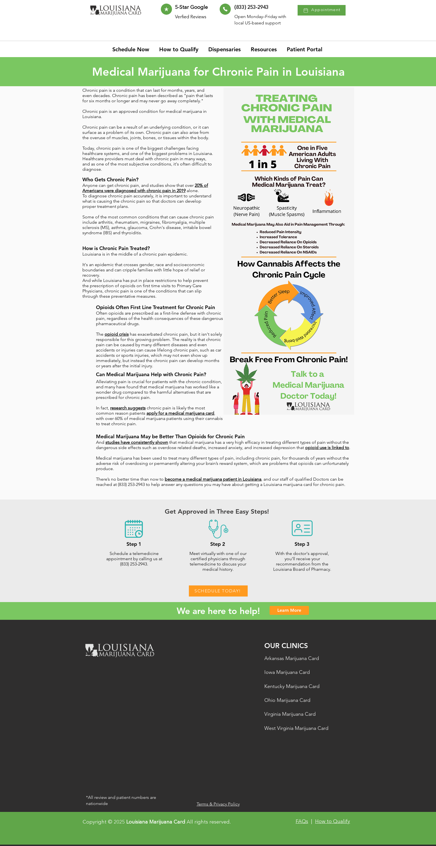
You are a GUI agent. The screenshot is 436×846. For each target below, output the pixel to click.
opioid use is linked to (327, 447)
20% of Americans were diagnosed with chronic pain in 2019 (145, 188)
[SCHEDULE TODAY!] (218, 591)
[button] (265, 49)
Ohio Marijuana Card (287, 700)
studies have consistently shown (136, 442)
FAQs (302, 821)
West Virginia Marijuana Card (296, 728)
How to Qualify (332, 821)
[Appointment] (321, 10)
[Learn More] (289, 610)
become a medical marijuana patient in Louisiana (213, 479)
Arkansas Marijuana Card (291, 658)
